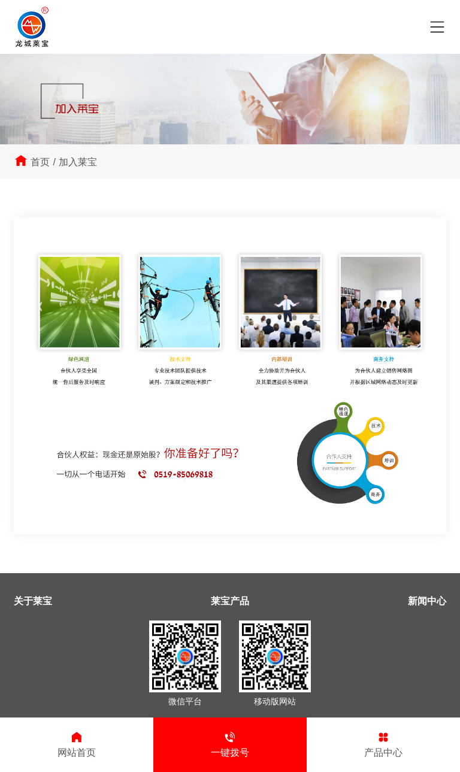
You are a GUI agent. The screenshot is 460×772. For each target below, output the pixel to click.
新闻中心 (427, 601)
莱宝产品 (230, 601)
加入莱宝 (78, 162)
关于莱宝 (33, 601)
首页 (40, 162)
